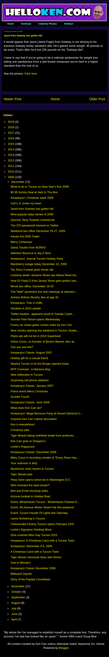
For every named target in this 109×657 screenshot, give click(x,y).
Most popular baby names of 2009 (32, 214)
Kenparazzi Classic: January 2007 (32, 385)
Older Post (97, 99)
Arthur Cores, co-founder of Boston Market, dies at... (43, 341)
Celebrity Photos (47, 23)
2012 (11, 160)
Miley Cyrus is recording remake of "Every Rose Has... (45, 457)
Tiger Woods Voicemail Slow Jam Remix (36, 557)
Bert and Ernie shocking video (29, 490)
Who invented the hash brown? (30, 485)
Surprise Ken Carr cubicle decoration (34, 419)
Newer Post (12, 99)
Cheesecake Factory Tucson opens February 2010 (42, 524)
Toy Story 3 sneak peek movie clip (32, 269)
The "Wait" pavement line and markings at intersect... (44, 291)
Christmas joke (20, 430)
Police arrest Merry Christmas (29, 391)
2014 (11, 149)
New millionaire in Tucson (27, 374)
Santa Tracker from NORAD (28, 247)
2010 (11, 171)
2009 (11, 177)
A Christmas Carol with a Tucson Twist (35, 551)
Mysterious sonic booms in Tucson (32, 468)
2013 (11, 154)
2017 (11, 132)
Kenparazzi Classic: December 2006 (33, 452)
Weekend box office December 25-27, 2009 (38, 231)
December (18, 181)
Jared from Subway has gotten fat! (32, 208)
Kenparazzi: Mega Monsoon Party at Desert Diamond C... (47, 413)
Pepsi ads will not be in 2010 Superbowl (36, 336)
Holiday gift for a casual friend (29, 358)
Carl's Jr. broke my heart (26, 203)
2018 (11, 127)
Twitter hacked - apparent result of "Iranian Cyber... (42, 314)
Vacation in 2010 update (26, 308)
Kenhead (26, 23)
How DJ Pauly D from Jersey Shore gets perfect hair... (44, 280)
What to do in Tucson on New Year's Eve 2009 (40, 186)
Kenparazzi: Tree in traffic (27, 302)
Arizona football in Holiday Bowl (30, 496)
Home (10, 23)
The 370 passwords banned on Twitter (34, 225)
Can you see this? (22, 347)
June (14, 614)
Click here (30, 73)
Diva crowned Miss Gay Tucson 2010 (34, 535)
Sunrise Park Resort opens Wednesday (35, 319)
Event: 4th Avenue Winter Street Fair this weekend (42, 507)
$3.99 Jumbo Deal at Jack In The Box (34, 192)
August (16, 602)
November (18, 586)
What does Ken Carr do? (26, 407)
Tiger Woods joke (21, 474)
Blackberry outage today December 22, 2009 (39, 264)
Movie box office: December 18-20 (32, 286)
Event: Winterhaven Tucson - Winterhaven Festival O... (45, 502)
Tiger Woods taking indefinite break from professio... (43, 435)
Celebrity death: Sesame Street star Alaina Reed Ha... (44, 275)
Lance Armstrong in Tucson (28, 518)
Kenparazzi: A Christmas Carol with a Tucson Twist (42, 540)
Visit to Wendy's (21, 562)
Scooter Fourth (20, 396)
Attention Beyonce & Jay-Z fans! (31, 253)
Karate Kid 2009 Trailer (25, 236)
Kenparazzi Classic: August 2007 (31, 352)
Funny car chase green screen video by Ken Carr (41, 324)
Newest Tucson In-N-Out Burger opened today (40, 363)
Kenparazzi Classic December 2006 (33, 568)
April (14, 619)
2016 (11, 138)
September (18, 597)
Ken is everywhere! (23, 424)
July (14, 608)
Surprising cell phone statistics (30, 380)
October (16, 591)
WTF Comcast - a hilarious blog (30, 369)
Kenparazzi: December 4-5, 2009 (31, 546)
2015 (11, 143)
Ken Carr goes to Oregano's (28, 441)
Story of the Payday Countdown (30, 579)
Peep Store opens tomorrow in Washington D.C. (41, 479)
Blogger (63, 647)
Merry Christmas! (21, 242)
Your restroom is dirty (24, 463)
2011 (11, 166)
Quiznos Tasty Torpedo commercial (33, 219)
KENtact (68, 23)
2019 (11, 121)
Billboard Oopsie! (21, 573)
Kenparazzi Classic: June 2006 (30, 402)
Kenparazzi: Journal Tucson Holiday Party (37, 258)
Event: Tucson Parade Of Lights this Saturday (39, 512)
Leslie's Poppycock (23, 446)
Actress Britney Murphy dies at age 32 (34, 297)
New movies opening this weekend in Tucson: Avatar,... (45, 330)
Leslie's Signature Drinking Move (31, 529)
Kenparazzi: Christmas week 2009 (32, 197)
